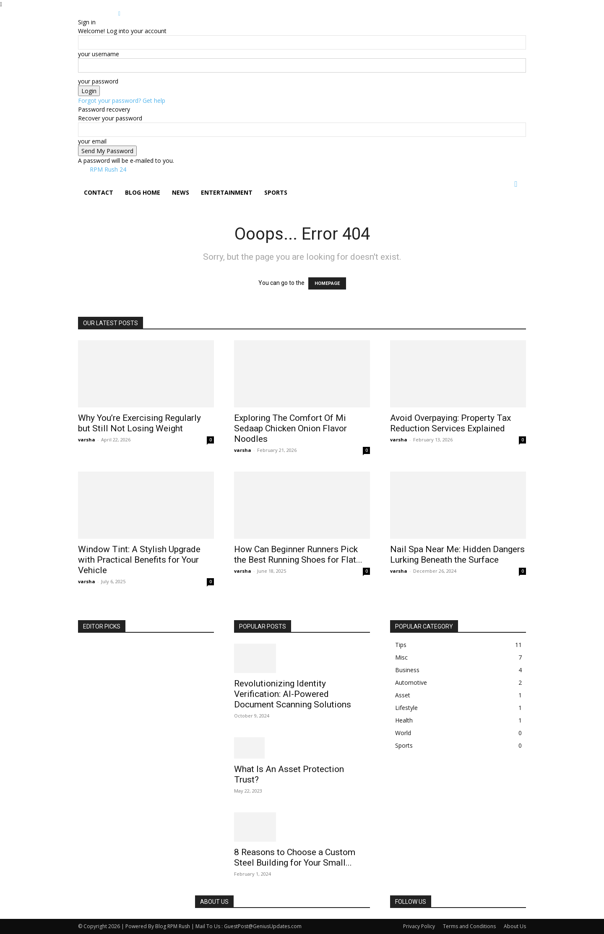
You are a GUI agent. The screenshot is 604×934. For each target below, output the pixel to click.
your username (98, 54)
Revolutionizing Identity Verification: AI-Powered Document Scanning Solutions (292, 694)
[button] (516, 184)
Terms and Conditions (469, 926)
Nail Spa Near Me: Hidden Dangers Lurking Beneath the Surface (457, 554)
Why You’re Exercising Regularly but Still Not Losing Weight (139, 423)
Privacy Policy (419, 926)
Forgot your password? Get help (121, 100)
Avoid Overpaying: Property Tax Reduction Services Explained (450, 423)
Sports (275, 192)
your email (92, 141)
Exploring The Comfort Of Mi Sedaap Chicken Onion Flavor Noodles (290, 428)
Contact (98, 192)
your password (98, 81)
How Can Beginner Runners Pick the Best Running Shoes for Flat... (298, 554)
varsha (86, 439)
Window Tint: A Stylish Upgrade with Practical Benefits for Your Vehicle (139, 559)
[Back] (119, 13)
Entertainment (227, 192)
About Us (515, 926)
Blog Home (142, 192)
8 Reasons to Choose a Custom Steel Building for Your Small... (294, 857)
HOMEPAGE (327, 283)
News (180, 192)
